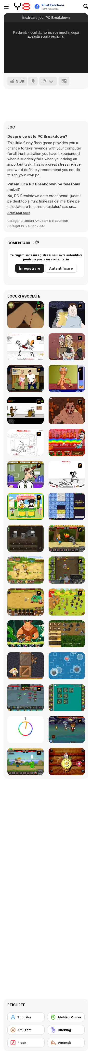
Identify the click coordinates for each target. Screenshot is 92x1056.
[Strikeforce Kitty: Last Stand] (67, 602)
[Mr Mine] (25, 538)
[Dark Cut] (25, 314)
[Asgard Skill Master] (67, 729)
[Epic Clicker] (67, 570)
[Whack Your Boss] (25, 442)
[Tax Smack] (25, 474)
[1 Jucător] (26, 1017)
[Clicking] (66, 1030)
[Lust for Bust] (25, 378)
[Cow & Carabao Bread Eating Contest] (25, 506)
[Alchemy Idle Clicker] (67, 697)
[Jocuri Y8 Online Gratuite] (22, 6)
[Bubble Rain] (67, 665)
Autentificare (61, 268)
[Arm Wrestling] (67, 378)
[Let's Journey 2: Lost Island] (25, 761)
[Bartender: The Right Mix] (67, 442)
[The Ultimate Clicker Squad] (25, 602)
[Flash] (26, 1042)
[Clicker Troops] (25, 697)
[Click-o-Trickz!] (67, 506)
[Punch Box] (25, 665)
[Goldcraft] (67, 633)
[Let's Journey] (67, 538)
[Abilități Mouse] (66, 1017)
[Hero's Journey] (25, 633)
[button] (18, 212)
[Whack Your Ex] (67, 474)
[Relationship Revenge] (25, 346)
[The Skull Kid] (25, 410)
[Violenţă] (66, 1042)
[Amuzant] (26, 1030)
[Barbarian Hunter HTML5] (25, 570)
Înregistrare (29, 268)
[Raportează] (48, 81)
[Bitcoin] (67, 761)
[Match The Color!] (25, 729)
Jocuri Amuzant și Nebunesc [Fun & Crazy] (46, 221)
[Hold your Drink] (67, 314)
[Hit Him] (67, 410)
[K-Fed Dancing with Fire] (67, 346)
